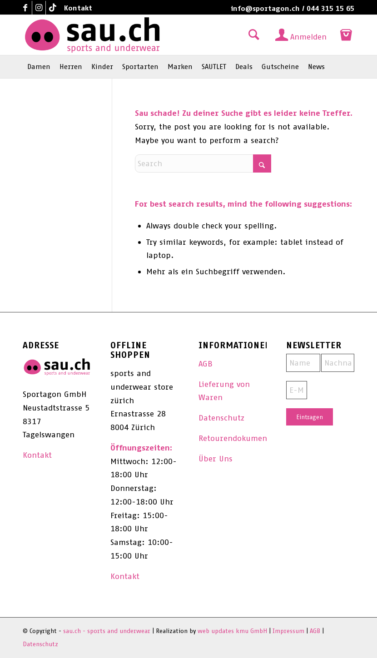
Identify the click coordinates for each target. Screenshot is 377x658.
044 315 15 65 (330, 8)
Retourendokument (234, 438)
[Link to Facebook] (25, 8)
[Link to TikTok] (53, 8)
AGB (205, 364)
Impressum (288, 631)
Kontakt (78, 8)
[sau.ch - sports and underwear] (92, 35)
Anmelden (308, 37)
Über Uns (215, 459)
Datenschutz (221, 418)
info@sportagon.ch (265, 8)
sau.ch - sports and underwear (106, 631)
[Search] (203, 163)
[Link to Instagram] (38, 8)
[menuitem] (76, 8)
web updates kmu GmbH (232, 631)
